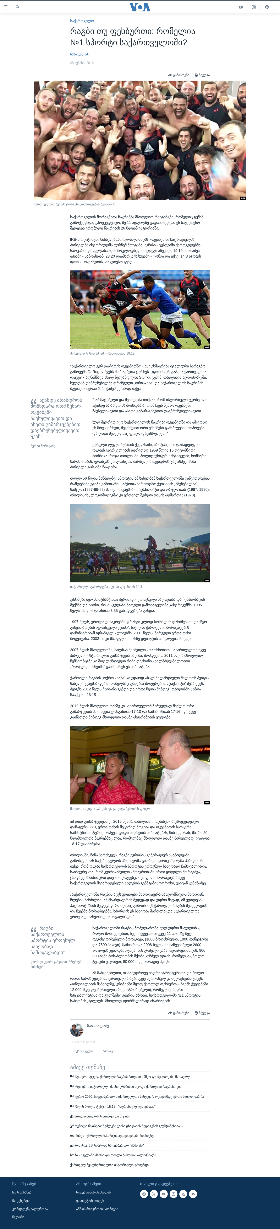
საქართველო (82, 21)
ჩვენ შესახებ (21, 1192)
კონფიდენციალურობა (30, 1209)
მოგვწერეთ (21, 1200)
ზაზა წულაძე (79, 54)
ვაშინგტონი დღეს (90, 1200)
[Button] (178, 75)
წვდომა (18, 1217)
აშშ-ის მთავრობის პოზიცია (97, 1209)
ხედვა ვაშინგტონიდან (93, 1192)
